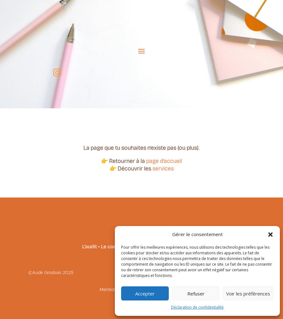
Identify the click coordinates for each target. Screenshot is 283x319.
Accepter (145, 293)
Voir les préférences (248, 293)
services (163, 168)
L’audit (89, 247)
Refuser (196, 293)
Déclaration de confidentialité (197, 307)
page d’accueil (164, 161)
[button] (270, 234)
